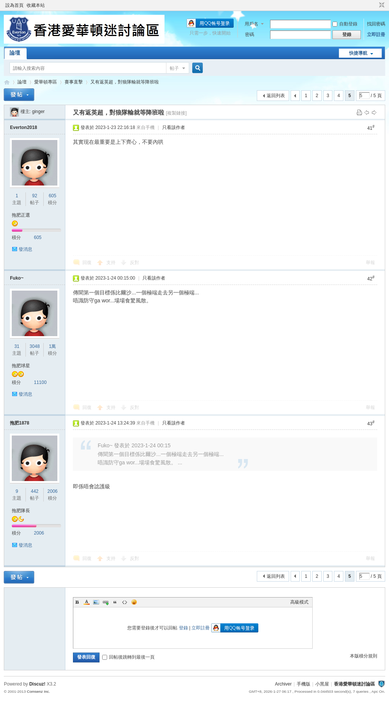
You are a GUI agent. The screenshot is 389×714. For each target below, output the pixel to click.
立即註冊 (376, 34)
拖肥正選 (21, 215)
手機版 (303, 684)
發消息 (25, 249)
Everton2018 (23, 127)
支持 (111, 262)
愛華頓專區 (45, 82)
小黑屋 (322, 684)
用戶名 (251, 24)
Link (105, 602)
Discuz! (37, 684)
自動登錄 (344, 24)
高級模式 (299, 602)
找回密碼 (376, 24)
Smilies (134, 602)
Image (96, 602)
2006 (52, 491)
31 (16, 346)
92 (34, 195)
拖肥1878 (19, 423)
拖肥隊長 (21, 510)
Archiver (283, 684)
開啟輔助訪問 (374, 5)
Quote (115, 602)
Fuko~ (17, 278)
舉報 (370, 262)
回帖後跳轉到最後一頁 (128, 657)
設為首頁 (14, 5)
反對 (134, 262)
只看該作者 (173, 127)
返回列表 (276, 95)
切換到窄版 (380, 5)
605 (52, 195)
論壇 (14, 53)
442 (34, 491)
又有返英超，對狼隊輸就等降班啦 (124, 82)
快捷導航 (358, 53)
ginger (38, 111)
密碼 (249, 34)
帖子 (174, 68)
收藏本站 (36, 5)
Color (86, 602)
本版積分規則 (363, 656)
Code (124, 602)
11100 (40, 382)
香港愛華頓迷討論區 (7, 82)
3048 (35, 346)
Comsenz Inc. (38, 691)
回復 (87, 262)
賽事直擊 (74, 82)
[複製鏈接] (176, 113)
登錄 (183, 628)
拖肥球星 (21, 365)
